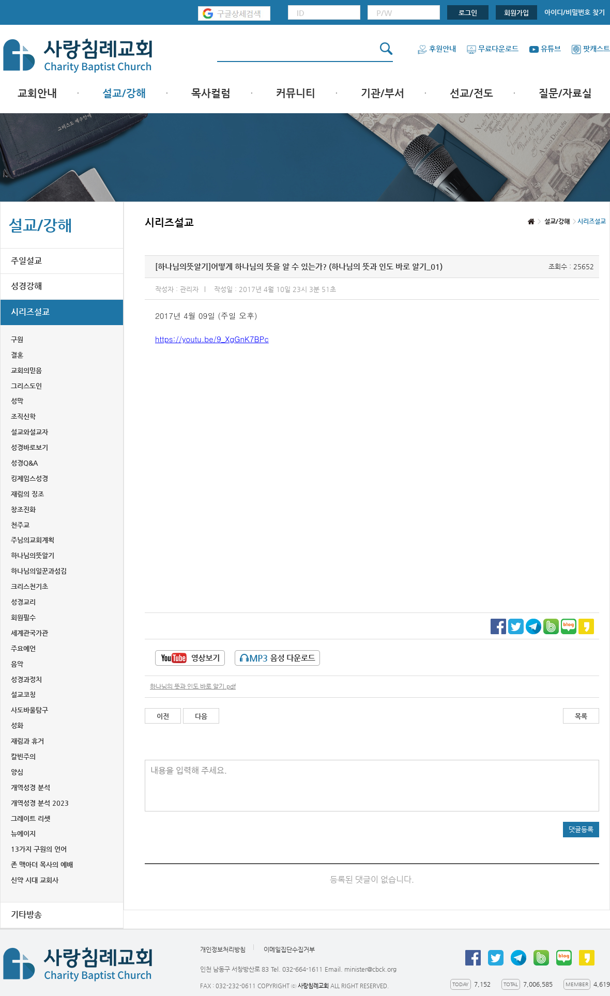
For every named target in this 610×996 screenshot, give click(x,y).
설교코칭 (23, 694)
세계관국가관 (29, 633)
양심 (17, 772)
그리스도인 (26, 386)
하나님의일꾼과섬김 (39, 571)
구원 (17, 339)
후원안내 (436, 48)
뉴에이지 (23, 833)
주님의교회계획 (32, 540)
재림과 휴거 (27, 741)
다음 (201, 716)
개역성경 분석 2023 (40, 803)
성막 (17, 401)
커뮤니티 (295, 93)
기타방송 (26, 915)
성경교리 (23, 602)
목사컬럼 (211, 93)
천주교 (20, 525)
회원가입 (516, 13)
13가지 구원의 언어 (39, 849)
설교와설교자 (29, 432)
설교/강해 (124, 93)
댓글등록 (581, 829)
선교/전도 (471, 93)
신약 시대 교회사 (34, 880)
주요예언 (23, 648)
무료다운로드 (492, 48)
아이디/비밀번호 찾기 (574, 12)
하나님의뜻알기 (32, 555)
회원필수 (23, 617)
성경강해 (26, 286)
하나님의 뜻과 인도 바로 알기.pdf (193, 686)
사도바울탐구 (29, 710)
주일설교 (26, 261)
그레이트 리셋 (30, 818)
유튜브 (545, 48)
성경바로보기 (29, 447)
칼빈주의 (23, 756)
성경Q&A (24, 463)
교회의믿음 (26, 370)
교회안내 (37, 93)
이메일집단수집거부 (289, 949)
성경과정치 (26, 679)
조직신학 (23, 416)
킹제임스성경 (29, 478)
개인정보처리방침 (223, 949)
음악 (17, 664)
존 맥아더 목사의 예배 (42, 864)
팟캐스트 (590, 48)
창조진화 (23, 509)
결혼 (17, 355)
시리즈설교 (30, 312)
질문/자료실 (565, 93)
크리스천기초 (29, 586)
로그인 (468, 13)
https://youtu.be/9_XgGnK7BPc (212, 338)
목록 (581, 716)
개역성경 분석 (30, 787)
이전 (163, 716)
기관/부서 (382, 93)
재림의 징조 (27, 494)
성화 (17, 725)
